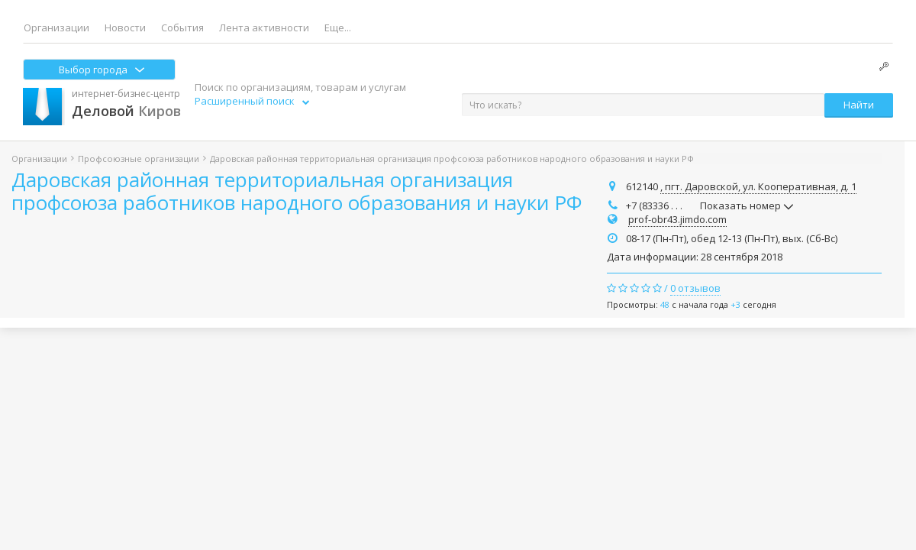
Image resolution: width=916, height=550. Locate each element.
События (182, 27)
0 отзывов (695, 288)
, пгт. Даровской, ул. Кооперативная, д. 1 (758, 186)
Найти (858, 105)
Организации (56, 27)
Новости (125, 27)
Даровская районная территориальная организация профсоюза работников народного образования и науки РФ (296, 191)
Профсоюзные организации (138, 158)
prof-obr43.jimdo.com (677, 219)
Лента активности (264, 27)
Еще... (337, 27)
